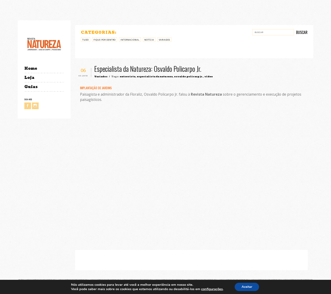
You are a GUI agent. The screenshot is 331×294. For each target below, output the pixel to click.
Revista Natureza (44, 44)
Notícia (149, 39)
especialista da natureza (155, 76)
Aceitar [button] (247, 287)
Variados (164, 39)
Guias (31, 87)
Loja (29, 77)
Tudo (85, 39)
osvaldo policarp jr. (188, 76)
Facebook (27, 106)
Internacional (130, 39)
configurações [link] (212, 289)
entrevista (127, 76)
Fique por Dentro (105, 39)
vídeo (208, 76)
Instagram (35, 106)
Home (30, 68)
